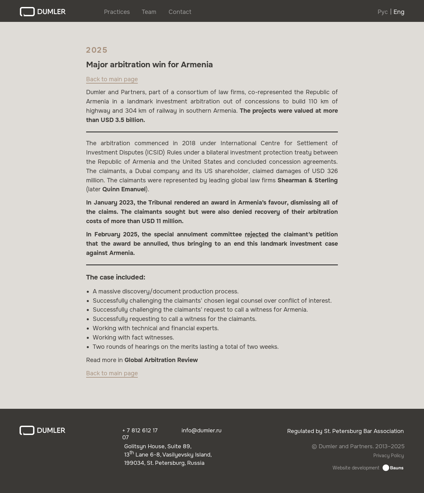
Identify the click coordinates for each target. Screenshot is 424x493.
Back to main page (112, 79)
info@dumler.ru (202, 430)
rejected (256, 234)
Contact (180, 12)
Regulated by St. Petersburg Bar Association (345, 431)
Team (149, 12)
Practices (117, 12)
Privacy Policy (388, 456)
